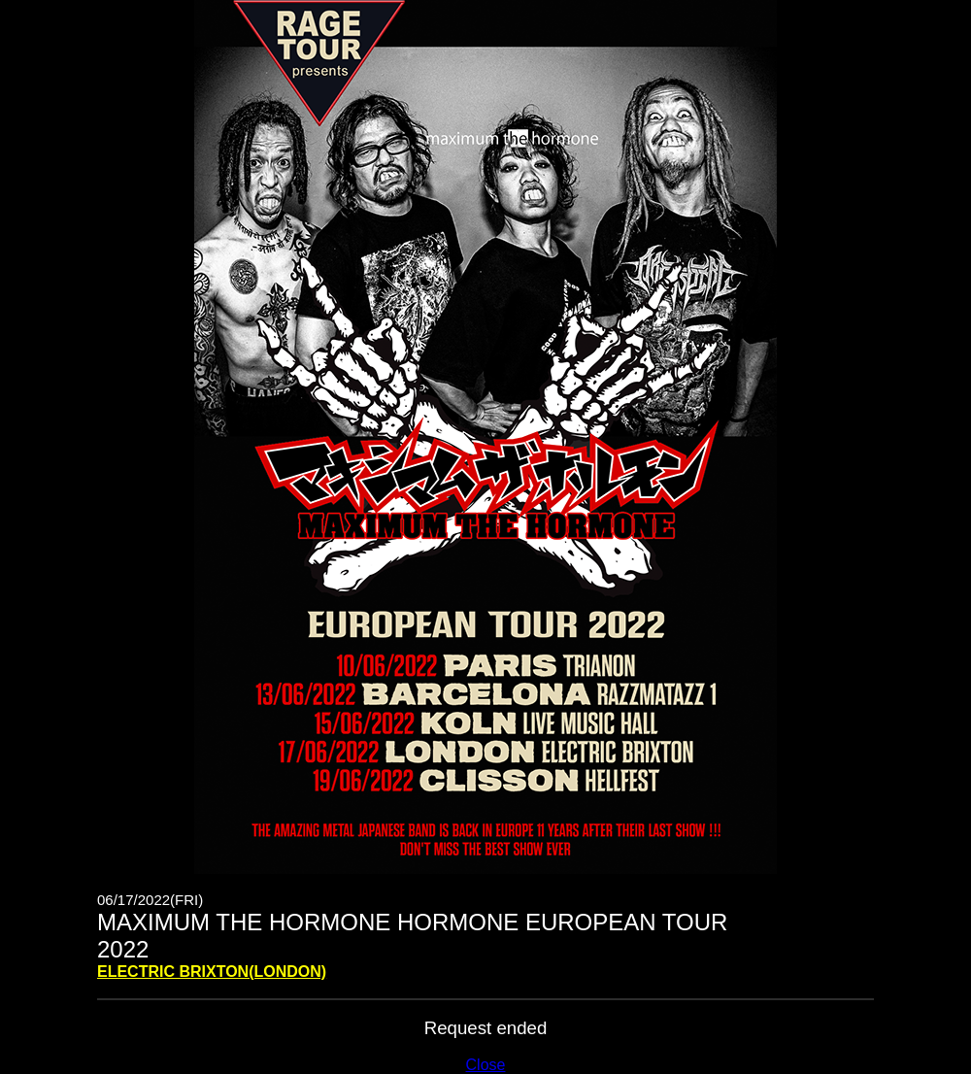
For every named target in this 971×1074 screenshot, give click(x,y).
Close (486, 1065)
